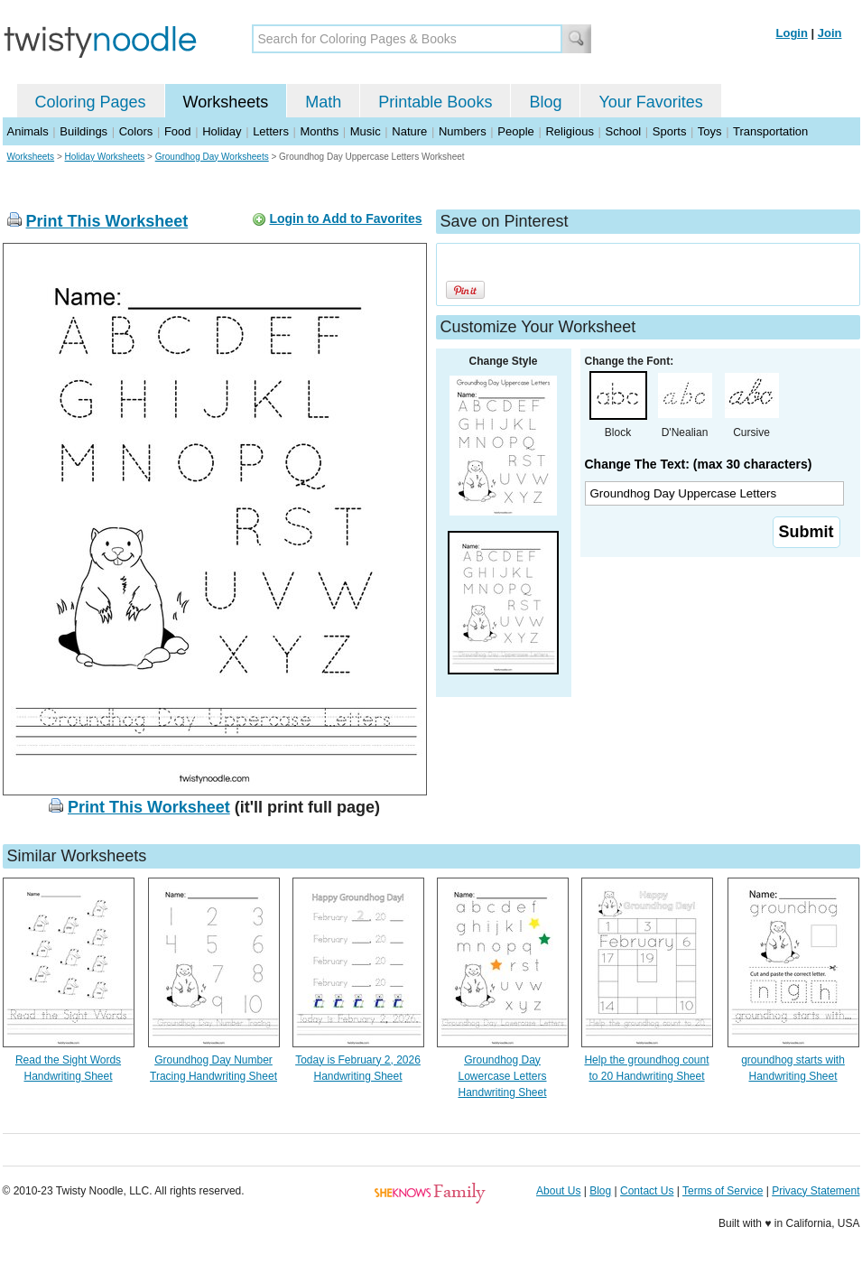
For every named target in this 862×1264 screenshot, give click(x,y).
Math (323, 102)
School (624, 131)
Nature (409, 131)
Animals (28, 131)
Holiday (221, 131)
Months (320, 131)
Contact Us (646, 1191)
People (515, 131)
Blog (545, 102)
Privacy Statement (815, 1191)
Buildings (83, 131)
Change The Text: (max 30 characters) (698, 464)
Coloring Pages (90, 102)
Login (792, 33)
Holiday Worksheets (105, 157)
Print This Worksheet (107, 221)
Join (830, 33)
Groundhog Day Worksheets (212, 157)
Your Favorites (650, 102)
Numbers (463, 131)
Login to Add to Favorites (345, 218)
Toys (710, 131)
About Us (558, 1191)
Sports (670, 131)
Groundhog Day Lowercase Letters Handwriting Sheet (502, 1076)
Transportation (770, 131)
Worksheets (226, 102)
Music (365, 131)
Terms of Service (722, 1191)
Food (177, 131)
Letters (271, 131)
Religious (569, 131)
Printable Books (435, 102)
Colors (136, 131)
